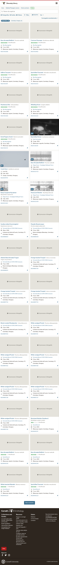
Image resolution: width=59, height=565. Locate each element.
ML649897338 (4, 397)
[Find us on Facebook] (2, 555)
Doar (4, 548)
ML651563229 (34, 115)
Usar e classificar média (22, 521)
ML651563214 (4, 148)
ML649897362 (4, 365)
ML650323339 (34, 201)
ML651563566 (4, 51)
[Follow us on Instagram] (9, 555)
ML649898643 (4, 236)
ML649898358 (34, 236)
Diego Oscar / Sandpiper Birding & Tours (43, 165)
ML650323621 (4, 203)
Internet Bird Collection (7, 525)
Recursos (19, 514)
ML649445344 (34, 463)
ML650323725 (34, 171)
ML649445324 (4, 495)
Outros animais (25, 8)
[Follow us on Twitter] (6, 555)
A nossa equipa (34, 518)
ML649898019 (4, 270)
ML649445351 (34, 431)
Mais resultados (29, 502)
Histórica (33, 517)
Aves (2, 8)
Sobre (33, 514)
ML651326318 (34, 145)
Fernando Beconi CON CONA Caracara (12, 228)
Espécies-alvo (19, 525)
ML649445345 (4, 463)
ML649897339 (4, 429)
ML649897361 (34, 334)
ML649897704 (34, 268)
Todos (32, 8)
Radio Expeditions (5, 523)
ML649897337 (34, 397)
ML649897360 (34, 365)
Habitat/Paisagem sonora (12, 8)
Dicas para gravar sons (21, 520)
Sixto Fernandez (37, 139)
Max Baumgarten (7, 45)
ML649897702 (4, 302)
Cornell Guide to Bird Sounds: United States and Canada (6, 520)
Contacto (33, 520)
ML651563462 (34, 51)
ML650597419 (4, 177)
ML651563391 (4, 83)
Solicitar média (19, 523)
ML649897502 (4, 334)
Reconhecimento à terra (51, 514)
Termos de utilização (51, 521)
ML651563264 (4, 115)
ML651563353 (34, 83)
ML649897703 (34, 302)
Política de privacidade (51, 519)
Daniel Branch (36, 425)
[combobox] (30, 11)
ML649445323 (34, 495)
